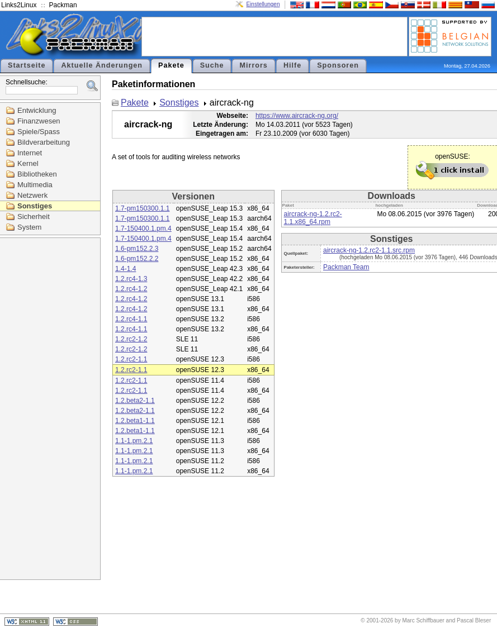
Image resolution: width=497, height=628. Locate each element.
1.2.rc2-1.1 (131, 359)
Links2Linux (18, 5)
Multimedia (35, 184)
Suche (212, 65)
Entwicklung (36, 110)
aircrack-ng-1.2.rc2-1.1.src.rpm (369, 250)
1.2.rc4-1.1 (131, 319)
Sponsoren (338, 65)
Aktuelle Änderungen (102, 65)
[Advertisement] (274, 36)
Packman (63, 5)
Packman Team (346, 267)
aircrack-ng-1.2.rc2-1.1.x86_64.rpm (313, 218)
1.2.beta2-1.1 (135, 401)
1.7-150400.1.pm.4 (143, 228)
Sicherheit (33, 216)
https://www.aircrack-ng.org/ (296, 116)
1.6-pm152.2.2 (136, 259)
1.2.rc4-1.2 (131, 289)
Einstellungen (263, 4)
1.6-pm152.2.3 (136, 249)
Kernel (28, 163)
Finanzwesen (38, 121)
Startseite (26, 65)
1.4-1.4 (125, 269)
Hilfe (292, 65)
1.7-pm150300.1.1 (142, 208)
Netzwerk (32, 195)
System (29, 227)
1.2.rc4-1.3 (131, 279)
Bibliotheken (37, 174)
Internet (29, 153)
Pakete (171, 65)
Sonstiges (34, 206)
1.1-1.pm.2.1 (134, 441)
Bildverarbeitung (43, 142)
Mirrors (253, 65)
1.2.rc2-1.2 (131, 339)
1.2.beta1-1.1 (135, 421)
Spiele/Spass (38, 131)
